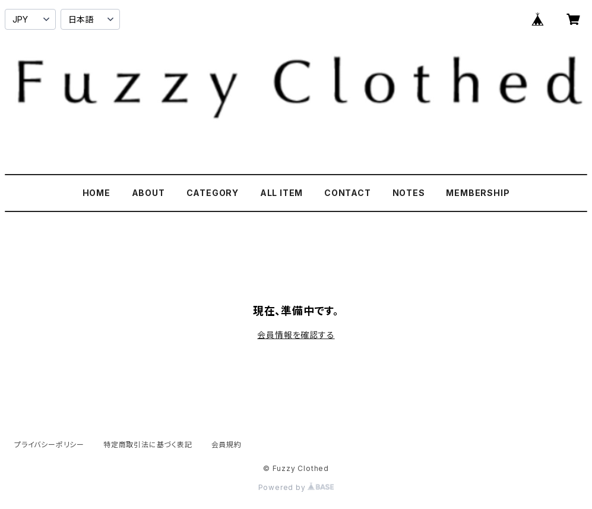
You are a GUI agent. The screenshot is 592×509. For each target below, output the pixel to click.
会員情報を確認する (295, 335)
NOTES (408, 193)
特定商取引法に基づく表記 (147, 444)
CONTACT (347, 193)
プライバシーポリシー (49, 444)
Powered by (296, 487)
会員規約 (226, 444)
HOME (96, 193)
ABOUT (148, 193)
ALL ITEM (281, 193)
